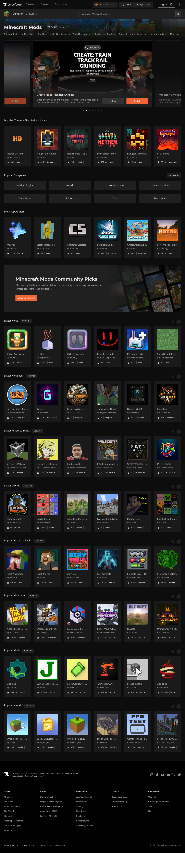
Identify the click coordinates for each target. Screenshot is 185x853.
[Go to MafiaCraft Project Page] (167, 401)
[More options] (179, 5)
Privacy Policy (28, 845)
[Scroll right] (178, 321)
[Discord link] (168, 774)
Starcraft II (9, 816)
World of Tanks (10, 830)
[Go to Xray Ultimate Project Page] (107, 566)
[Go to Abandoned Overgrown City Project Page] (77, 511)
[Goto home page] (12, 4)
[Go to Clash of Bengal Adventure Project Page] (107, 511)
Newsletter (81, 811)
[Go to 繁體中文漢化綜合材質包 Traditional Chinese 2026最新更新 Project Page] (137, 456)
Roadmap (80, 816)
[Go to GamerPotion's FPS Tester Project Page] (137, 731)
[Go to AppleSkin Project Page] (167, 676)
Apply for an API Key (49, 811)
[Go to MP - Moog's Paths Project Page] (167, 237)
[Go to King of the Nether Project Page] (47, 146)
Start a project (46, 797)
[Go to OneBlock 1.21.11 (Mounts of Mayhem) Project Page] (77, 731)
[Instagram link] (151, 774)
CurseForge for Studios (158, 802)
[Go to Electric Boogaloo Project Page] (47, 237)
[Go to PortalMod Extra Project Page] (137, 346)
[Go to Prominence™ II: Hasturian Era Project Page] (167, 621)
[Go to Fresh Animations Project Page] (17, 566)
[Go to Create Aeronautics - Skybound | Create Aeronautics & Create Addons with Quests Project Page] (137, 237)
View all (26, 321)
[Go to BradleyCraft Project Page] (77, 456)
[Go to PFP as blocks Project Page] (167, 456)
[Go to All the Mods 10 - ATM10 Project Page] (17, 621)
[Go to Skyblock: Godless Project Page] (107, 237)
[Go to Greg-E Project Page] (47, 401)
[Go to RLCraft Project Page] (137, 621)
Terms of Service (11, 845)
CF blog (79, 807)
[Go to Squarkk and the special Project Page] (167, 346)
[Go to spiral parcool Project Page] (17, 511)
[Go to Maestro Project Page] (17, 237)
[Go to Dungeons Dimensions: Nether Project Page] (137, 146)
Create (46, 4)
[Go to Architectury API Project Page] (107, 676)
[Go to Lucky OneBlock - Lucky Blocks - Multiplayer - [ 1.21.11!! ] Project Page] (47, 731)
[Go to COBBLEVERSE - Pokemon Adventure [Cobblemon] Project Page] (77, 621)
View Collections (26, 298)
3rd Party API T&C (48, 816)
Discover (18, 13)
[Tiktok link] (157, 774)
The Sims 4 (9, 811)
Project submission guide (51, 802)
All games (8, 797)
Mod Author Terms (58, 845)
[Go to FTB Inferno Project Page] (167, 146)
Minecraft (8, 802)
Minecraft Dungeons (13, 826)
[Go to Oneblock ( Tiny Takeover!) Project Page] (17, 731)
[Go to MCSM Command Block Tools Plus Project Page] (107, 456)
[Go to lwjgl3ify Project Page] (47, 346)
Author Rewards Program (51, 807)
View (113, 101)
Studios (61, 4)
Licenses (42, 845)
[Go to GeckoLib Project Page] (17, 676)
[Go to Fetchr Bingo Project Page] (47, 511)
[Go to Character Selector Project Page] (77, 237)
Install (137, 101)
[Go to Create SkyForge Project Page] (77, 401)
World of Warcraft (12, 807)
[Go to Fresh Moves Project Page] (47, 566)
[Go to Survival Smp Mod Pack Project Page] (17, 401)
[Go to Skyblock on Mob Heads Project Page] (167, 511)
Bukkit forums (82, 821)
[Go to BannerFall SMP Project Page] (137, 401)
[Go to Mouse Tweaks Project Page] (137, 676)
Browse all (174, 175)
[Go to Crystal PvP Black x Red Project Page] (17, 456)
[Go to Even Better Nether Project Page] (107, 146)
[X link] (173, 774)
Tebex (150, 807)
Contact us (117, 807)
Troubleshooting (119, 802)
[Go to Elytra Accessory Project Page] (77, 346)
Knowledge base (119, 797)
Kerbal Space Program (14, 821)
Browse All (32, 13)
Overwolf (152, 797)
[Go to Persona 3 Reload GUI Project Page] (47, 456)
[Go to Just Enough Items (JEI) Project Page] (47, 676)
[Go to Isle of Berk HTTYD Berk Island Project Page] (107, 731)
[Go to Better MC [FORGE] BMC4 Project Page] (107, 621)
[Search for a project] (127, 14)
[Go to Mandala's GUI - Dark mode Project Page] (137, 566)
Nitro (150, 811)
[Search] (178, 14)
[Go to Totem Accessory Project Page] (17, 346)
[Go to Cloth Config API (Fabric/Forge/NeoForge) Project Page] (77, 676)
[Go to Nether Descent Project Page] (17, 146)
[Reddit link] (179, 774)
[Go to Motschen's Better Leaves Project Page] (167, 566)
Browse (32, 4)
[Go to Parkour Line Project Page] (137, 511)
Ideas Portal (81, 802)
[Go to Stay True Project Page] (77, 566)
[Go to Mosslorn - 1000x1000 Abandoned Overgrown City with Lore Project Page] (167, 731)
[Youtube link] (162, 774)
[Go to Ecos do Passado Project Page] (107, 346)
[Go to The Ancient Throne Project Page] (107, 401)
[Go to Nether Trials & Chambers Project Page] (77, 146)
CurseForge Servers (84, 826)
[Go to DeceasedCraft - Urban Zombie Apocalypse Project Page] (47, 621)
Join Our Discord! (84, 797)
